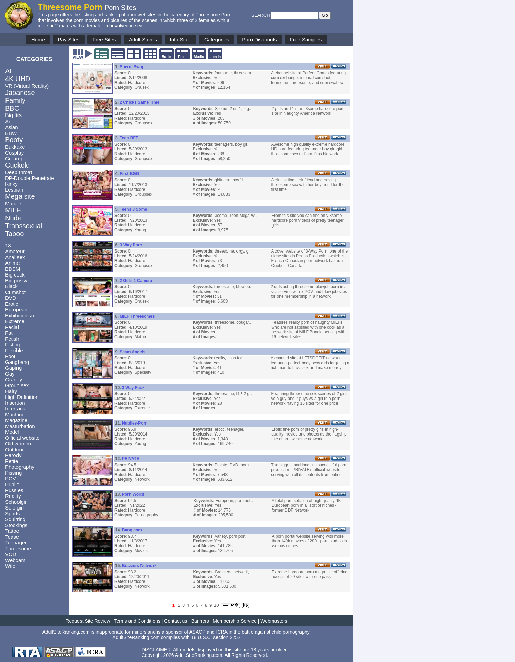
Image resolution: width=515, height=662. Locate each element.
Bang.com (132, 530)
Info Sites (181, 39)
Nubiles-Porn (135, 423)
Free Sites (104, 39)
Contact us (175, 621)
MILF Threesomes (137, 316)
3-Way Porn (131, 245)
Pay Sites (68, 39)
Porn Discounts (259, 39)
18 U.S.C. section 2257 (216, 637)
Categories (216, 39)
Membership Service (235, 621)
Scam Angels (132, 352)
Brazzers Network (139, 565)
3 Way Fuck (133, 387)
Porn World (133, 494)
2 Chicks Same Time (139, 102)
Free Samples (306, 39)
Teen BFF (129, 138)
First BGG (129, 173)
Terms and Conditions (137, 621)
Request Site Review (87, 621)
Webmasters (273, 621)
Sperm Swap (132, 66)
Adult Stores (143, 39)
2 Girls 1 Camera (136, 280)
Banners (200, 621)
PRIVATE (130, 458)
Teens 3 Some (133, 209)
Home (38, 39)
